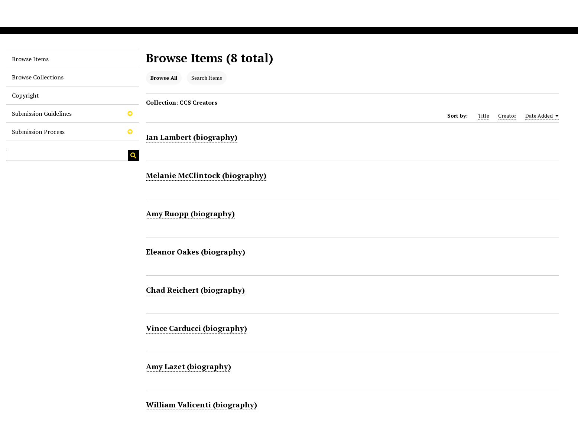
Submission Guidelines (42, 113)
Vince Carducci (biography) (196, 328)
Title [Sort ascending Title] (483, 115)
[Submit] (133, 155)
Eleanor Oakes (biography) (195, 252)
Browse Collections (38, 77)
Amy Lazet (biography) (188, 366)
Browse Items (30, 59)
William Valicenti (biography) (201, 405)
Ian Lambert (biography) (191, 137)
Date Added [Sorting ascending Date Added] (542, 115)
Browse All (163, 77)
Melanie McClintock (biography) (206, 175)
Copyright (25, 95)
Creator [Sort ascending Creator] (507, 115)
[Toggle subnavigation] (130, 113)
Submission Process (38, 132)
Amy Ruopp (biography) (190, 214)
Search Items (206, 77)
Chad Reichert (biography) (195, 290)
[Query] (72, 155)
